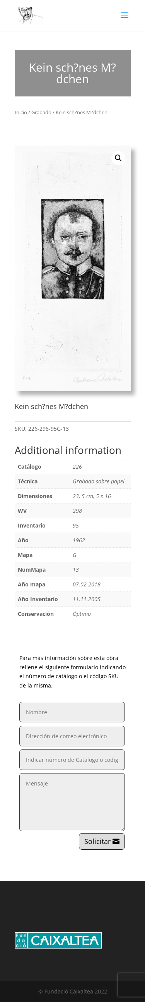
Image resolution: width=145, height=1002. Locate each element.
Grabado (41, 112)
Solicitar (97, 841)
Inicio (21, 112)
